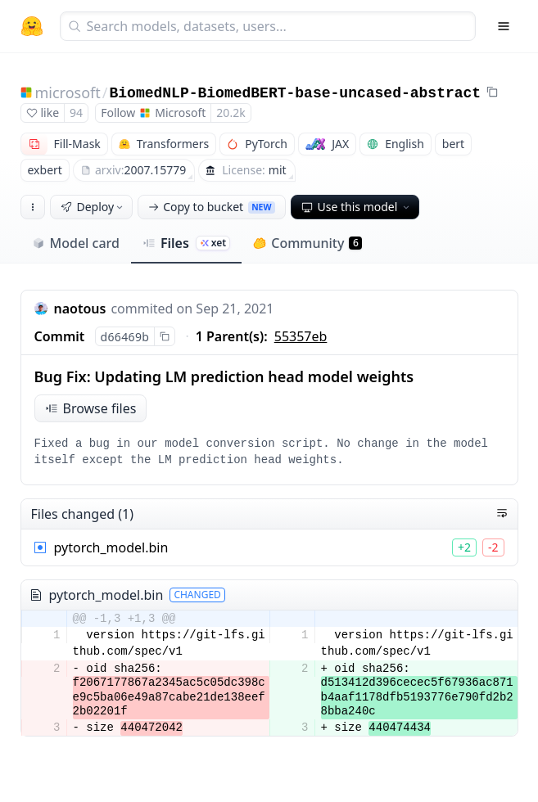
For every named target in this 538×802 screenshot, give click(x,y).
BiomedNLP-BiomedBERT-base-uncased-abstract (295, 93)
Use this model (357, 206)
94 (76, 112)
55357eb (301, 336)
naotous (80, 309)
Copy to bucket (211, 206)
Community (307, 243)
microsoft (68, 92)
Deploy (93, 206)
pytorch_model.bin (111, 547)
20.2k (230, 112)
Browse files (91, 408)
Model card (76, 243)
